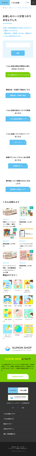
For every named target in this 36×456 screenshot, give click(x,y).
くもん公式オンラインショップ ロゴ (18, 348)
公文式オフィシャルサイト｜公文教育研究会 (18, 403)
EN (28, 2)
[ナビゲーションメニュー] (33, 3)
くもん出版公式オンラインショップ (18, 397)
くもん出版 (15, 2)
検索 (18, 53)
